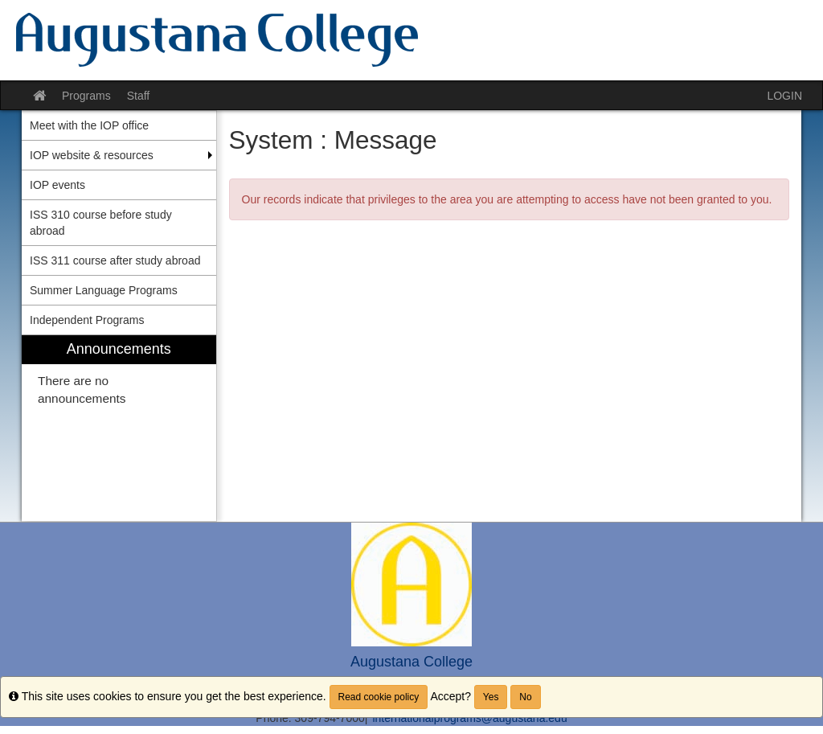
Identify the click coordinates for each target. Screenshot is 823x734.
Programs (86, 95)
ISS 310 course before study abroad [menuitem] (101, 222)
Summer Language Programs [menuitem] (104, 290)
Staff (138, 95)
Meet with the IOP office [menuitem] (89, 125)
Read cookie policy (379, 697)
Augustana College (411, 662)
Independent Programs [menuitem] (87, 320)
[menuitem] (119, 428)
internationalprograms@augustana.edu (469, 717)
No (525, 697)
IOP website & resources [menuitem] (92, 155)
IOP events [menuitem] (57, 184)
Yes (491, 697)
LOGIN (784, 95)
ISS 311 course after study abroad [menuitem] (115, 260)
